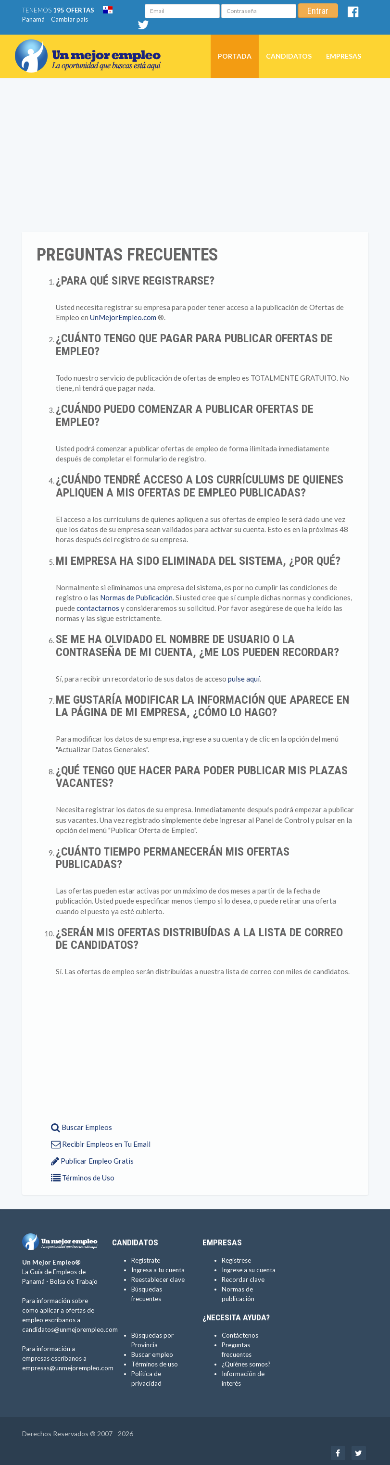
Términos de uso (154, 1364)
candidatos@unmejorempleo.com (70, 1329)
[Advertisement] (195, 155)
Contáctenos (240, 1335)
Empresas (343, 56)
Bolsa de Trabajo (74, 1281)
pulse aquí (244, 678)
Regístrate (145, 1260)
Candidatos (289, 56)
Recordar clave (243, 1279)
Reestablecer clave (158, 1279)
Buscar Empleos (81, 1127)
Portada (235, 56)
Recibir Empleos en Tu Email (101, 1144)
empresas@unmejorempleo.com (67, 1368)
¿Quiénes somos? (246, 1364)
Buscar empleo (152, 1354)
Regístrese (236, 1260)
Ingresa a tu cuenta (158, 1270)
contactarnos (97, 608)
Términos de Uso (82, 1177)
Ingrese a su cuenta (249, 1270)
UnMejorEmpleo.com (123, 317)
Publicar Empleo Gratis (92, 1160)
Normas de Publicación (136, 597)
